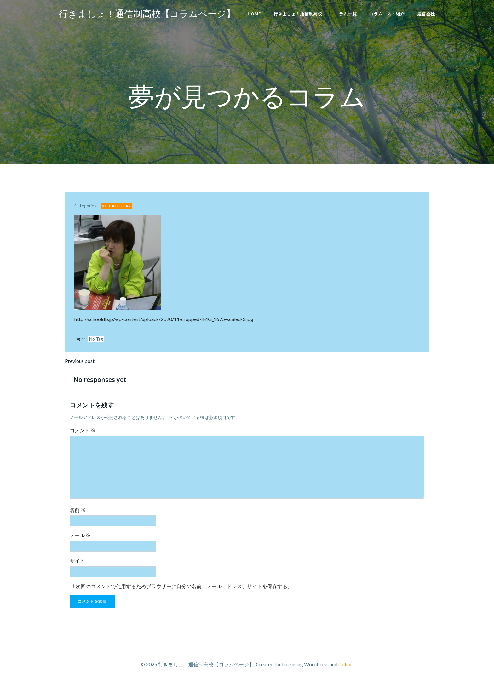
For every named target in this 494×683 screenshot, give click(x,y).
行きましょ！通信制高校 (297, 14)
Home (254, 14)
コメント (83, 430)
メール (80, 535)
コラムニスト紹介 (387, 14)
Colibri (345, 664)
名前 (78, 510)
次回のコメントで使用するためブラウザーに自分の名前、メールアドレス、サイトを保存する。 (184, 586)
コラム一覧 (346, 14)
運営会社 (426, 14)
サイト (77, 561)
